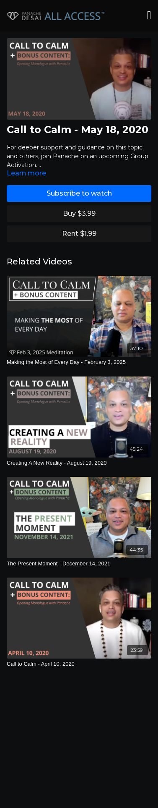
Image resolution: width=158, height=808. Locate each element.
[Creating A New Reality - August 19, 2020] (79, 463)
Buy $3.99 (79, 213)
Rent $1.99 (79, 234)
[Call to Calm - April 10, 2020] (79, 664)
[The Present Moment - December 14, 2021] (79, 564)
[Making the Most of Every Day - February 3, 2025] (79, 362)
